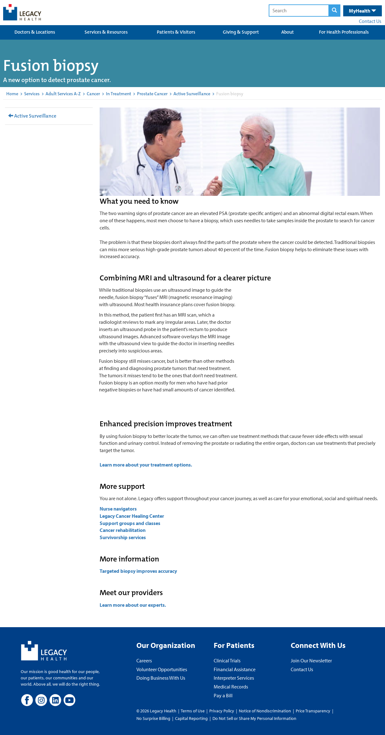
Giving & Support (241, 32)
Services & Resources (106, 32)
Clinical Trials (227, 660)
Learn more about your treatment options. (146, 464)
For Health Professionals (344, 32)
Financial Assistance (235, 669)
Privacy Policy (221, 711)
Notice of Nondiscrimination (265, 711)
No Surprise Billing (153, 718)
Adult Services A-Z (63, 94)
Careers (144, 660)
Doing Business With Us (160, 678)
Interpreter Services (234, 678)
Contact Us (370, 21)
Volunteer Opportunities (161, 669)
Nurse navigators (118, 509)
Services (32, 94)
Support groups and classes (130, 523)
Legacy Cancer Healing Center (132, 516)
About (287, 32)
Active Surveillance (191, 94)
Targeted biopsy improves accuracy (138, 571)
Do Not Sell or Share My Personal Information (254, 718)
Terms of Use (193, 711)
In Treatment (118, 94)
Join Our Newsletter (311, 660)
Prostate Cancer (152, 94)
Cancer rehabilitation (123, 530)
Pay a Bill (223, 695)
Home (12, 94)
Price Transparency (313, 711)
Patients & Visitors (176, 32)
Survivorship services (123, 537)
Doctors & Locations (34, 32)
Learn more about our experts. (133, 605)
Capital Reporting (191, 718)
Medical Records (231, 686)
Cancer (93, 94)
